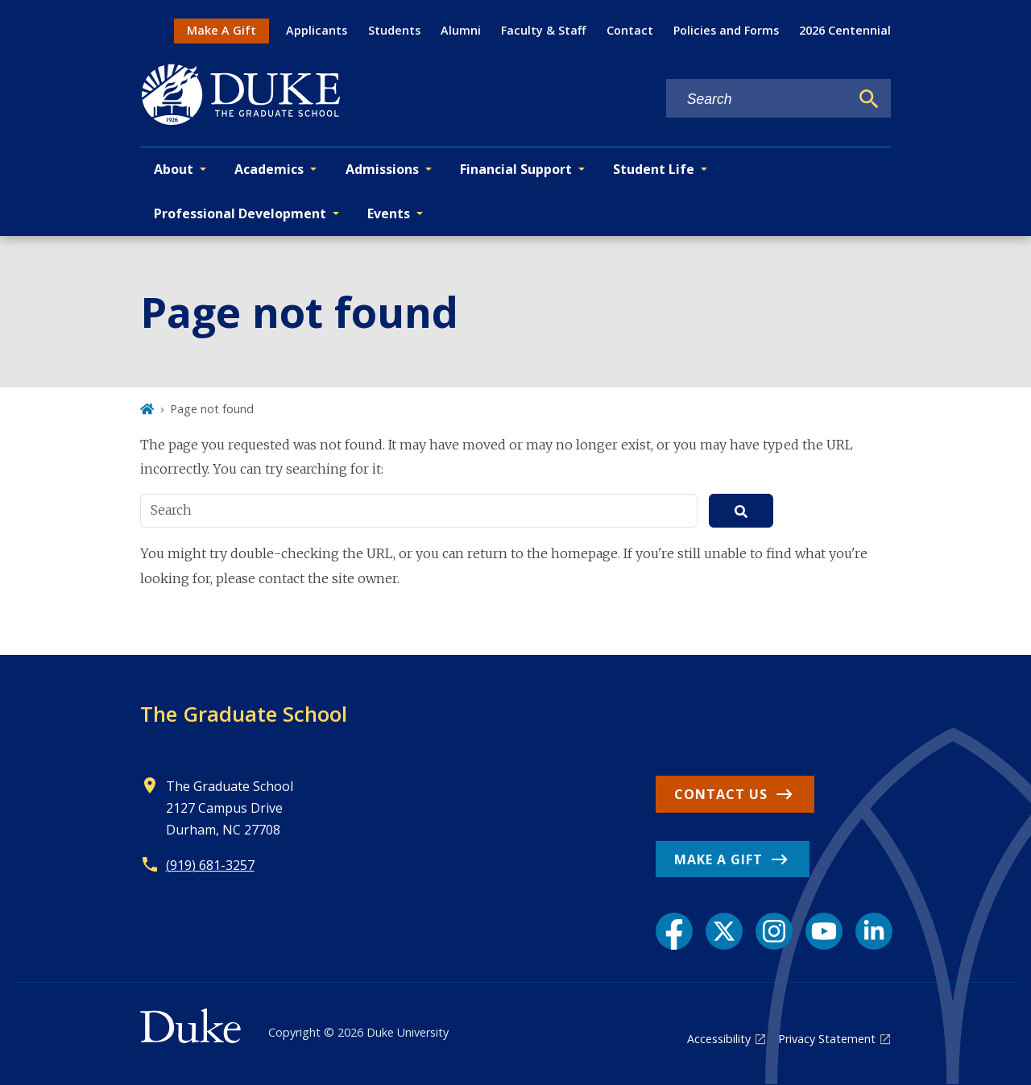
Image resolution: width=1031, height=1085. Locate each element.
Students (394, 30)
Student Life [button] (653, 169)
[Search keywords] (758, 99)
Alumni (461, 30)
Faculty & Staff (543, 30)
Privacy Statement (827, 1038)
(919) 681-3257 (210, 865)
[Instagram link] (774, 931)
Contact (630, 30)
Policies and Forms (726, 30)
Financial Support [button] (516, 169)
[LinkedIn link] (873, 931)
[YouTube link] (824, 931)
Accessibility (719, 1038)
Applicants (316, 30)
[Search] (869, 99)
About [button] (173, 169)
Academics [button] (269, 169)
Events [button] (388, 213)
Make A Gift (221, 30)
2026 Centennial (845, 30)
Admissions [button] (382, 169)
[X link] (724, 931)
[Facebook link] (674, 931)
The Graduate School (243, 713)
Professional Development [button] (240, 213)
